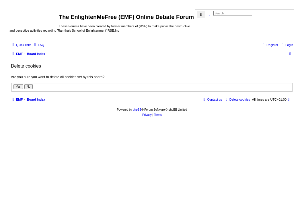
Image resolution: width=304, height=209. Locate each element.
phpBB (137, 109)
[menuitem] (38, 44)
